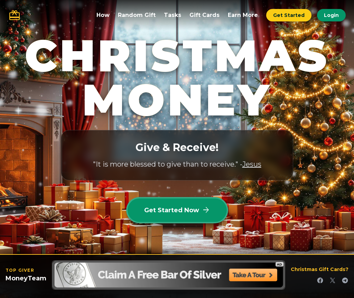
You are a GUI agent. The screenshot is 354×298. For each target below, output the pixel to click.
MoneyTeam (26, 278)
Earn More (243, 15)
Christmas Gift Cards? (319, 269)
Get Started (289, 15)
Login (331, 15)
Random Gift (137, 15)
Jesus (251, 164)
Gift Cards (204, 15)
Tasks (172, 15)
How (103, 15)
